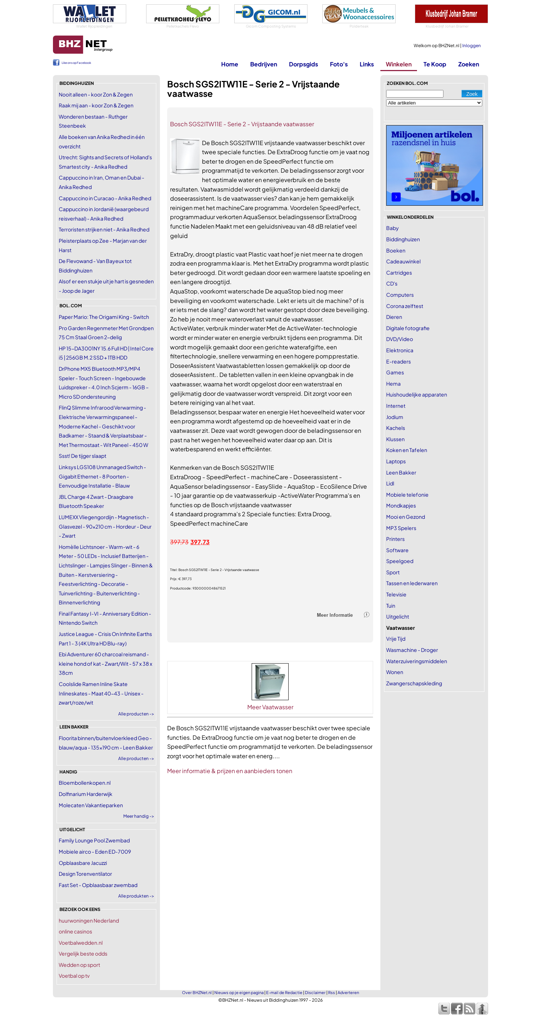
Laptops (396, 461)
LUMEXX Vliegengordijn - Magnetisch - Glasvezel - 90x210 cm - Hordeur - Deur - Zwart (105, 526)
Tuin (390, 605)
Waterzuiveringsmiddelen (416, 661)
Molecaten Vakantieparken (91, 805)
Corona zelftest (404, 306)
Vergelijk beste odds (83, 953)
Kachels (395, 427)
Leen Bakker (401, 472)
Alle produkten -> (136, 896)
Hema (393, 383)
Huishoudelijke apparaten (416, 394)
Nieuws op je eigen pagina (239, 992)
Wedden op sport (79, 964)
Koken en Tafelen (406, 450)
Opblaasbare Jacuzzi (83, 862)
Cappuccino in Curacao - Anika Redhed (105, 198)
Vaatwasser (400, 627)
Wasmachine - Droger (412, 649)
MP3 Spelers (401, 528)
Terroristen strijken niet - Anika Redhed (104, 229)
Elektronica (399, 350)
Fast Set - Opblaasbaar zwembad (98, 885)
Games (395, 372)
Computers (400, 294)
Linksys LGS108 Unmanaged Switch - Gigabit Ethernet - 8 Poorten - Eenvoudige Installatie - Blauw (102, 476)
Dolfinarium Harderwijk (85, 794)
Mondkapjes (401, 505)
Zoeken (468, 64)
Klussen (395, 439)
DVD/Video (399, 339)
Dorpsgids (303, 64)
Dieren (394, 316)
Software (397, 550)
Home (229, 64)
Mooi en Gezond (405, 516)
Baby (392, 228)
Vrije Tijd (395, 638)
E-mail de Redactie (284, 992)
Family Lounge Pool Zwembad (94, 840)
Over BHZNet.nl (197, 992)
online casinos (75, 931)
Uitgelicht (397, 616)
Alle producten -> (136, 714)
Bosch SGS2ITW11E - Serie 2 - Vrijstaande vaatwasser (242, 124)
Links (367, 64)
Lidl (390, 483)
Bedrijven (263, 64)
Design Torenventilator (85, 873)
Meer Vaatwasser (270, 707)
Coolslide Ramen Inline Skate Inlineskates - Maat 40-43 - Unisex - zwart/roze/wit (101, 693)
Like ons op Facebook (76, 63)
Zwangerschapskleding (414, 683)
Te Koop (435, 64)
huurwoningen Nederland (89, 920)
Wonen (394, 672)
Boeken (395, 250)
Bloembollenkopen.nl (85, 782)
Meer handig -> (138, 816)
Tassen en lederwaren (412, 583)
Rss (331, 992)
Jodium (394, 417)
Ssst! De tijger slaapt (82, 455)
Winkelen (399, 64)
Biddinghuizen (403, 239)
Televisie (396, 594)
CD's (391, 283)
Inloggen (471, 45)
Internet (395, 405)
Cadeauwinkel (403, 261)
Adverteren (348, 992)
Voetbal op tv (74, 975)
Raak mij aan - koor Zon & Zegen (96, 105)
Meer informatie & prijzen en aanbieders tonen (229, 771)
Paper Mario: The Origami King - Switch (104, 316)
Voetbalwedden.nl (81, 942)
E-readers (398, 361)
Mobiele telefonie (407, 494)
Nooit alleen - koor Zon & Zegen (96, 94)
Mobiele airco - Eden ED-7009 (95, 851)
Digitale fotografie (408, 328)
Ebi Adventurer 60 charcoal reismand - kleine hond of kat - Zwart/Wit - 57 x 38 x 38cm (105, 663)
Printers (395, 538)
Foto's (339, 64)
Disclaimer (315, 992)
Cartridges (399, 272)
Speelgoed (399, 561)
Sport (393, 572)
